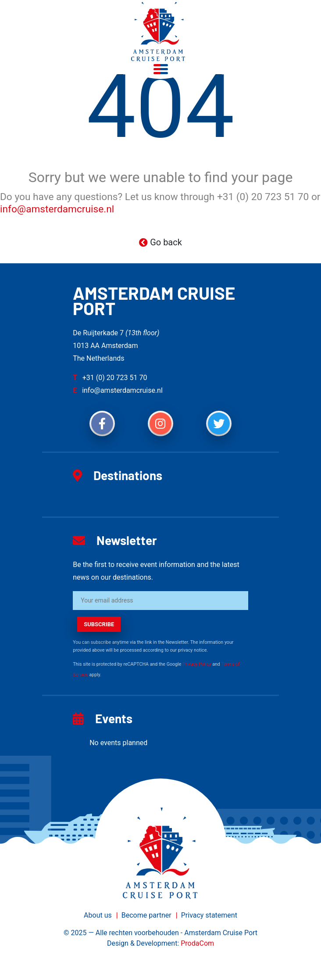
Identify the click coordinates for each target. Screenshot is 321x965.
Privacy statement (209, 915)
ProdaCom (197, 943)
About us (98, 915)
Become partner (146, 915)
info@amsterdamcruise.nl (57, 209)
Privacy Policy (196, 664)
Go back (160, 242)
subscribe (99, 624)
